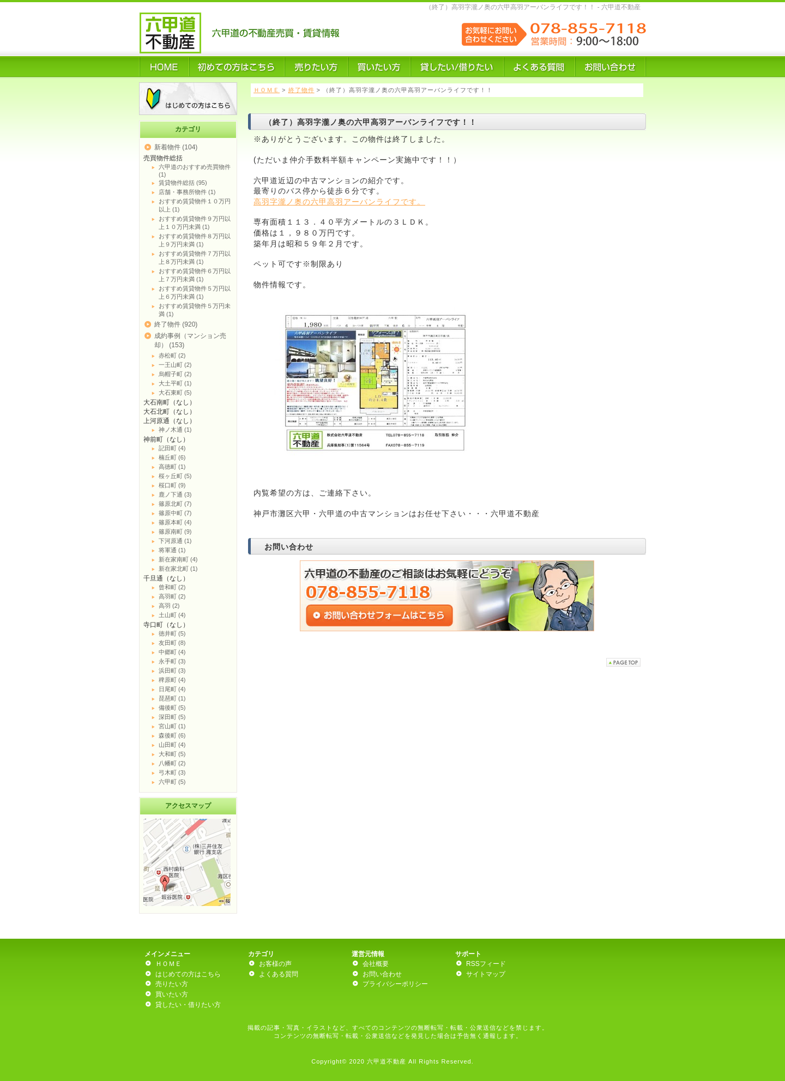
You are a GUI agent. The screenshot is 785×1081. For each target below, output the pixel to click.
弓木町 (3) (172, 772)
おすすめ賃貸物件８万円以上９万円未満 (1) (195, 240)
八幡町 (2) (172, 763)
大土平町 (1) (175, 383)
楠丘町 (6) (172, 457)
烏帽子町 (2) (175, 374)
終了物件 (301, 90)
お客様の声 (275, 964)
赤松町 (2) (172, 355)
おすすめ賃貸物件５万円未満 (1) (195, 310)
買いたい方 (171, 994)
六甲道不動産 (386, 1061)
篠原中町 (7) (175, 513)
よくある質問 (278, 974)
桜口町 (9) (172, 485)
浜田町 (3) (172, 670)
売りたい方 (171, 984)
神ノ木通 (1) (175, 429)
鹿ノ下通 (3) (175, 494)
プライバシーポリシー (395, 984)
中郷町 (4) (172, 652)
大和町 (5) (172, 754)
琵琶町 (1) (172, 698)
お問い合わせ (382, 974)
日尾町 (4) (172, 689)
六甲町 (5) (172, 781)
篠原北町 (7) (175, 503)
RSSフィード (486, 964)
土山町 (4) (172, 615)
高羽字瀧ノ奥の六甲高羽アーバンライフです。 (339, 201)
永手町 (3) (172, 661)
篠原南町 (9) (175, 531)
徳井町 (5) (172, 633)
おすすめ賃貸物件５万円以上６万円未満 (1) (195, 292)
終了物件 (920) (175, 324)
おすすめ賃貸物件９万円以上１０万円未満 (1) (195, 222)
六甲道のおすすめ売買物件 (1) (195, 171)
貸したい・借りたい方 (188, 1004)
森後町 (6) (172, 735)
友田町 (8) (172, 642)
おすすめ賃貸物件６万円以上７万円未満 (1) (195, 275)
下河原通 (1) (175, 541)
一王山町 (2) (175, 364)
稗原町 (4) (172, 680)
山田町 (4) (172, 744)
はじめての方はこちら (188, 974)
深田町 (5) (172, 717)
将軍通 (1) (172, 550)
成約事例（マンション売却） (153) (190, 340)
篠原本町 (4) (175, 522)
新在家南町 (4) (178, 559)
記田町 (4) (172, 448)
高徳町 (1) (172, 466)
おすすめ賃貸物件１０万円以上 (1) (195, 205)
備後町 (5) (172, 707)
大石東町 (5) (175, 392)
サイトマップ (485, 974)
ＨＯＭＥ (266, 90)
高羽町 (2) (172, 596)
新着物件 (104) (175, 147)
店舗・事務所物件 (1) (187, 192)
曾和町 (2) (172, 587)
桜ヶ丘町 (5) (175, 476)
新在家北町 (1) (178, 568)
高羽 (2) (169, 605)
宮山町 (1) (172, 726)
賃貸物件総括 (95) (183, 182)
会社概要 (376, 964)
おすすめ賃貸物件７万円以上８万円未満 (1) (195, 257)
